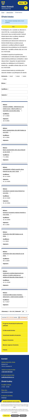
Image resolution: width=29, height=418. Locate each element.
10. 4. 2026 (6, 137)
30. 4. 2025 (6, 260)
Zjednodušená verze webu (11, 402)
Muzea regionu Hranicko (11, 345)
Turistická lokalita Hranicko (12, 335)
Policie (5, 350)
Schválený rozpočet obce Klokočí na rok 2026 (13, 192)
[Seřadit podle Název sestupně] (6, 83)
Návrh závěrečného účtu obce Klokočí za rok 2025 (14, 151)
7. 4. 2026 (6, 157)
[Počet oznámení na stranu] (24, 311)
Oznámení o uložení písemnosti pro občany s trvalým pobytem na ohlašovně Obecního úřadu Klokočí (14, 275)
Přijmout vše (6, 415)
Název (3, 83)
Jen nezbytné (15, 415)
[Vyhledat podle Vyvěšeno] (14, 91)
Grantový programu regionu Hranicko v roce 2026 (14, 213)
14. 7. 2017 (6, 302)
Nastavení (23, 415)
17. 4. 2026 (6, 116)
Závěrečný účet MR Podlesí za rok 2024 (13, 235)
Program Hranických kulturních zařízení (13, 324)
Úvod (2, 12)
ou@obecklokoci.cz (7, 377)
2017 (11, 76)
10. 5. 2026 (6, 121)
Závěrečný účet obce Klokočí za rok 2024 (13, 254)
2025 (24, 76)
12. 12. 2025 (6, 219)
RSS (19, 26)
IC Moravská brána (9, 330)
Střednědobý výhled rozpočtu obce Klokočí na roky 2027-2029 (13, 170)
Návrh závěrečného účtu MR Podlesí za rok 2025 (14, 131)
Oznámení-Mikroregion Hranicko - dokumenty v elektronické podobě (14, 296)
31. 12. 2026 (6, 181)
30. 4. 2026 (6, 224)
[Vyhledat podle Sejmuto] (14, 97)
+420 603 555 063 (6, 371)
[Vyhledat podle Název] (14, 85)
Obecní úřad (9, 12)
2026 (5, 79)
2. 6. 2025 (6, 241)
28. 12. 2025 (6, 176)
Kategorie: (4, 76)
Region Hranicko (8, 340)
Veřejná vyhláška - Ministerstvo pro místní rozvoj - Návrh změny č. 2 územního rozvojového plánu (13, 109)
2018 (17, 76)
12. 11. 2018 (6, 282)
